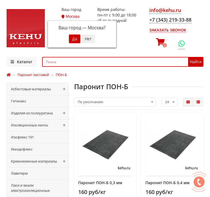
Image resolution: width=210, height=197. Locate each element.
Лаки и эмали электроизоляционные (30, 188)
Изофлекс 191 (22, 137)
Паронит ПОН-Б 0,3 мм (100, 182)
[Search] (123, 62)
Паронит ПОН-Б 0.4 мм (167, 182)
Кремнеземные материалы (39, 161)
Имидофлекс (22, 149)
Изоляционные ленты (39, 125)
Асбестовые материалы (39, 89)
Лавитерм (19, 173)
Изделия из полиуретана (39, 113)
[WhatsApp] (182, 43)
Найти (196, 61)
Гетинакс (18, 101)
